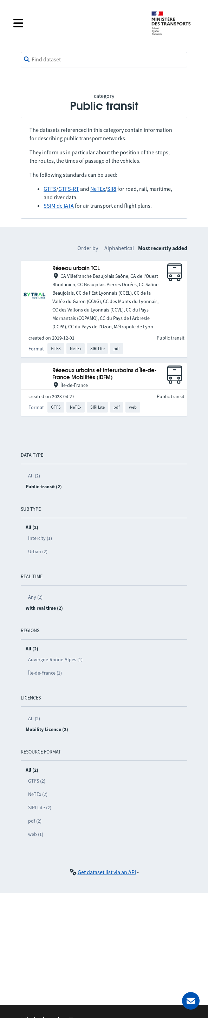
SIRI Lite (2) (39, 807)
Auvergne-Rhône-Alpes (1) (55, 659)
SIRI (111, 188)
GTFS (50, 188)
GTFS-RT (68, 188)
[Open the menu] (76, 23)
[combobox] (104, 59)
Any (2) (35, 597)
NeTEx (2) (37, 794)
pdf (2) (34, 821)
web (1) (35, 834)
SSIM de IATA (59, 205)
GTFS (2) (36, 781)
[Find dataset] (104, 59)
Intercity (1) (40, 538)
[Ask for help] (191, 1001)
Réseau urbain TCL (76, 268)
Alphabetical (119, 248)
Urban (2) (37, 551)
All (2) (34, 476)
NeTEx (97, 188)
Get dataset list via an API (107, 872)
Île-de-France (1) (45, 673)
